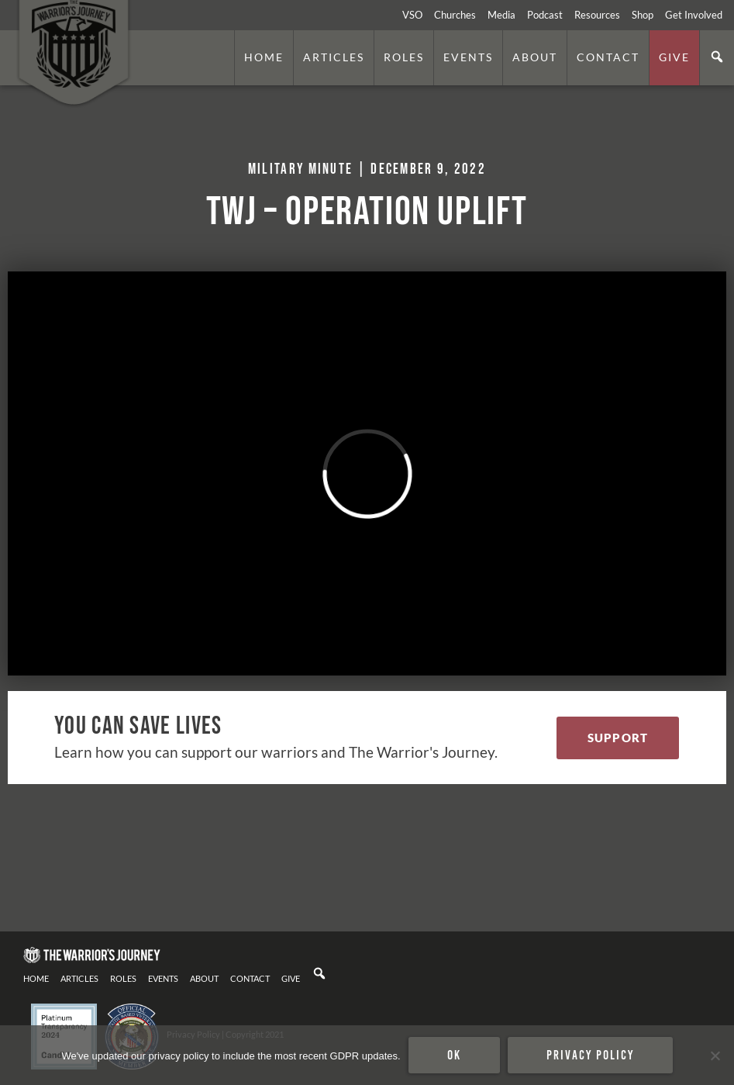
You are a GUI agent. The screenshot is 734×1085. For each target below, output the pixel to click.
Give (674, 57)
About (534, 57)
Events (468, 57)
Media (501, 15)
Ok (454, 1055)
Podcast (545, 15)
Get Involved (693, 15)
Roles (404, 57)
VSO (412, 15)
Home (264, 57)
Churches (455, 15)
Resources (597, 15)
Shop (642, 15)
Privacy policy (590, 1055)
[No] (714, 1055)
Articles (333, 57)
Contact (608, 57)
